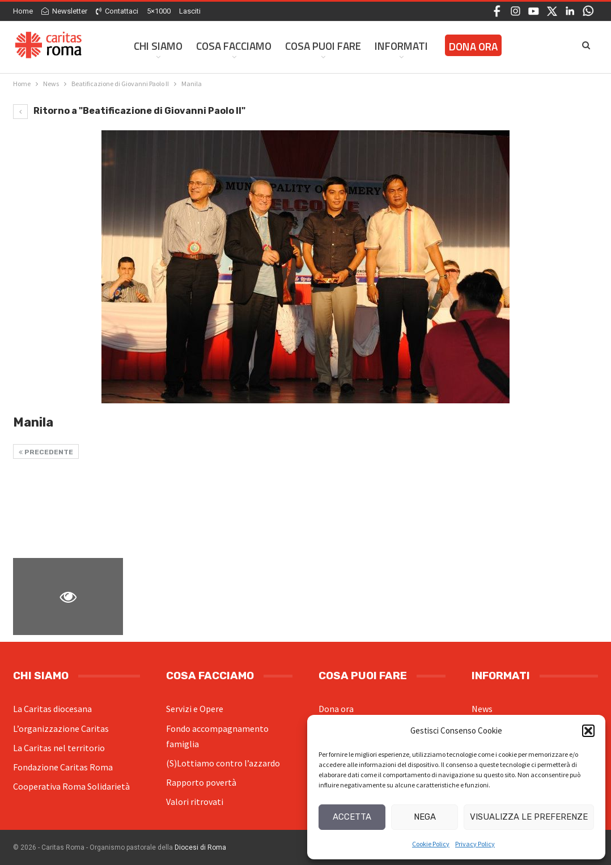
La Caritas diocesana (52, 708)
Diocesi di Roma (200, 847)
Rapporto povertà (201, 782)
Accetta (352, 817)
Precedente (46, 452)
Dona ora (336, 708)
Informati (401, 45)
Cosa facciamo (233, 45)
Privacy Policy (475, 844)
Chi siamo (158, 45)
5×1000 (159, 11)
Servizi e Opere (194, 708)
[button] (588, 730)
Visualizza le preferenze (529, 817)
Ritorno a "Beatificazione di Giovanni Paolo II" (129, 110)
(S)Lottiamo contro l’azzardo (223, 763)
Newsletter (64, 11)
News (482, 708)
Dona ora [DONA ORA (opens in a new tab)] (473, 46)
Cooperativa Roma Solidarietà (71, 786)
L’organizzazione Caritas (61, 728)
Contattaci (117, 11)
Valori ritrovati (194, 801)
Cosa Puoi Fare (323, 45)
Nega (425, 817)
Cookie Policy (430, 844)
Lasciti (190, 11)
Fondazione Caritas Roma (63, 767)
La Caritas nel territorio (59, 747)
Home (23, 11)
